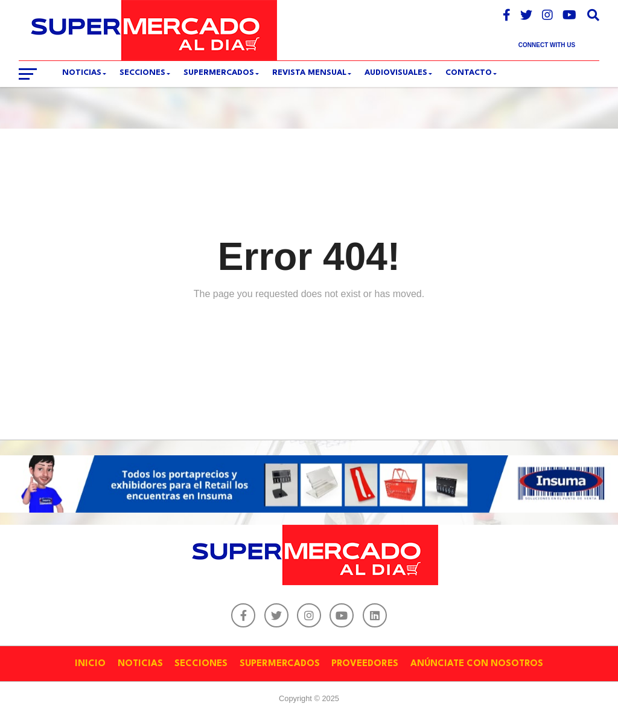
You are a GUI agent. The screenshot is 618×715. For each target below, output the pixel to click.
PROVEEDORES (364, 664)
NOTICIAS (140, 664)
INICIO (90, 664)
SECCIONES (142, 73)
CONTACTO (468, 73)
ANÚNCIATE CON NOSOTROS (476, 664)
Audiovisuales (396, 73)
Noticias (81, 73)
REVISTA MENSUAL (309, 73)
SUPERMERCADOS (218, 73)
